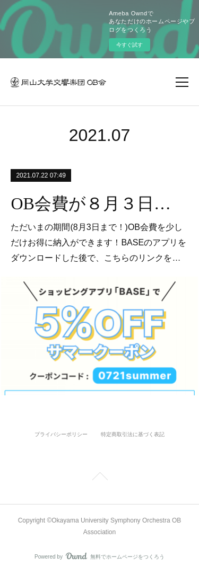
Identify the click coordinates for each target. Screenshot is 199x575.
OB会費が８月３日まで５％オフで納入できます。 (99, 203)
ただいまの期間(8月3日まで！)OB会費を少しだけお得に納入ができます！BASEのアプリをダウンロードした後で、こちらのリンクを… (98, 242)
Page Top (99, 478)
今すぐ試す (129, 45)
